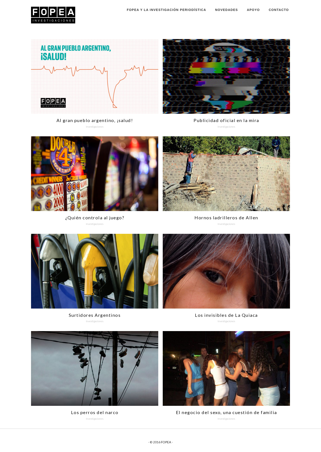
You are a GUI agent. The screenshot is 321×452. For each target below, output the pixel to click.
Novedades (226, 10)
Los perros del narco (95, 412)
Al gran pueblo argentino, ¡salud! (94, 120)
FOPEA (166, 442)
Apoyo (253, 10)
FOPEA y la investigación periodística (166, 10)
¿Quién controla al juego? (94, 217)
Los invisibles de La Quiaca (226, 315)
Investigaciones (94, 126)
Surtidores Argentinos (95, 315)
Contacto (279, 10)
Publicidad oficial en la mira (226, 120)
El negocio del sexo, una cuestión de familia (226, 412)
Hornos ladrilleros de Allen (226, 217)
